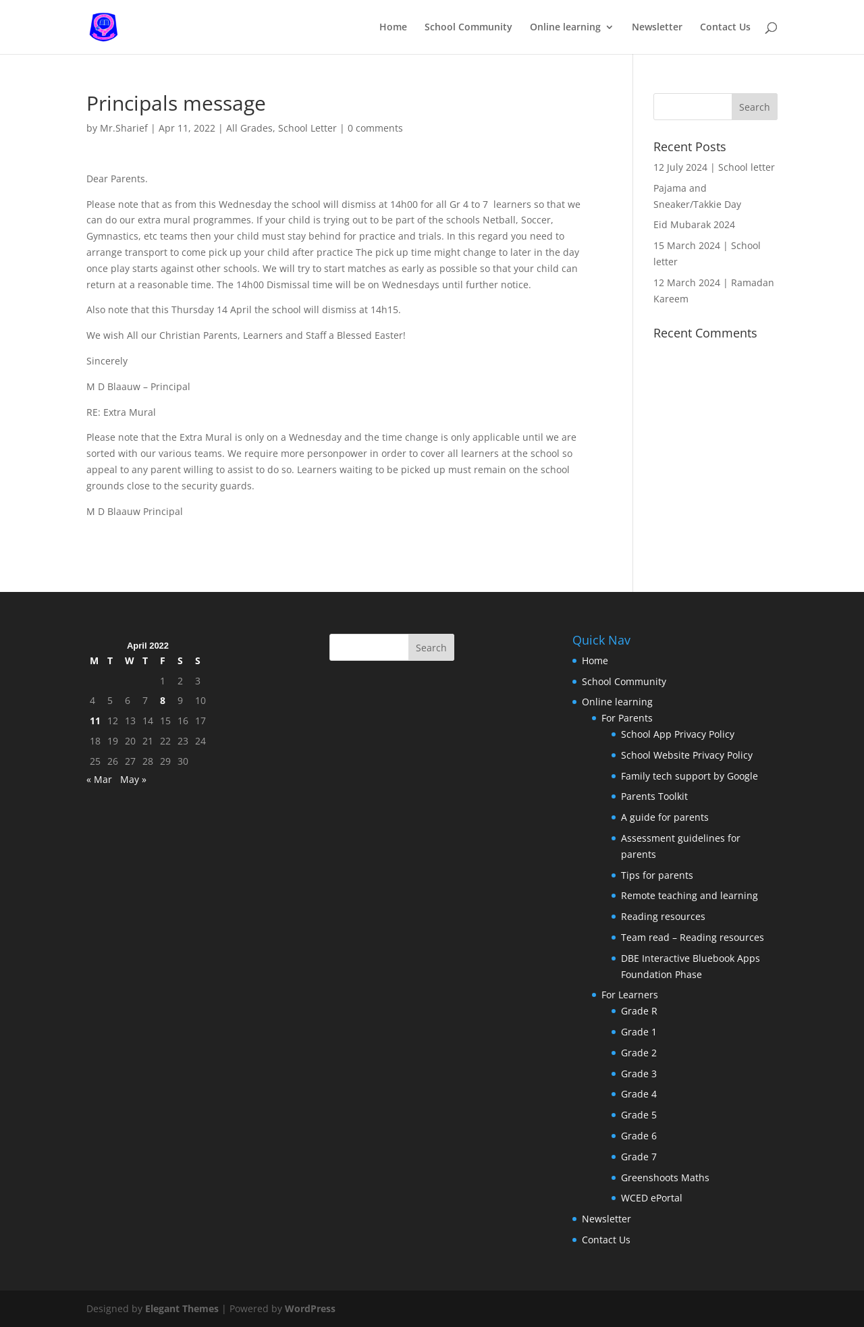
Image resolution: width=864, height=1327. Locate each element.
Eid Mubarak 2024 (694, 224)
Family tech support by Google (689, 775)
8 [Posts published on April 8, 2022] (162, 700)
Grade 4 (639, 1093)
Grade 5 (639, 1114)
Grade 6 (639, 1135)
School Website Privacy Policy (687, 755)
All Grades (249, 127)
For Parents (627, 717)
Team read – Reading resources (692, 937)
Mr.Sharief (124, 127)
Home (393, 27)
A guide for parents (665, 817)
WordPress (310, 1308)
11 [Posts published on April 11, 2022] (95, 720)
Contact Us (725, 27)
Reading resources (663, 916)
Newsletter (657, 27)
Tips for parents (657, 875)
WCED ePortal (651, 1197)
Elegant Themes (182, 1308)
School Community (468, 27)
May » (133, 779)
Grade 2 (639, 1052)
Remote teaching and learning (689, 895)
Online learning (565, 27)
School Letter (307, 127)
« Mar (99, 779)
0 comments (375, 127)
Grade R (639, 1010)
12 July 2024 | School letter (714, 167)
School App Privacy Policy (677, 734)
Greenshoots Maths (665, 1177)
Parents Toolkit (654, 796)
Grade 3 (639, 1073)
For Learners (629, 994)
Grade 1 (639, 1031)
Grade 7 (639, 1156)
